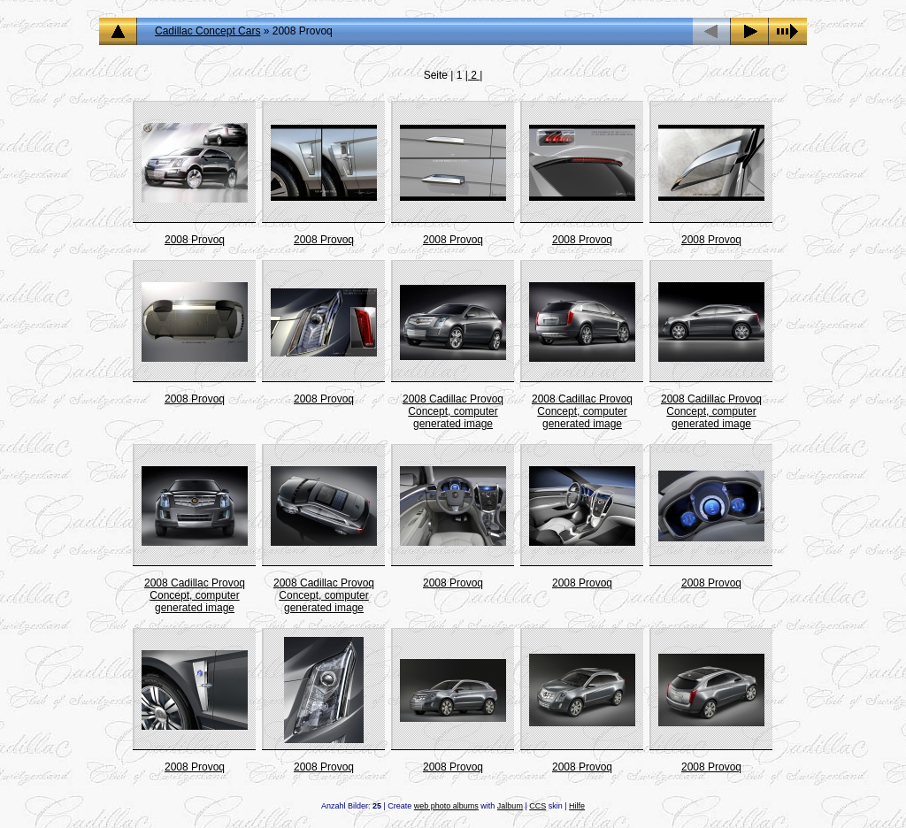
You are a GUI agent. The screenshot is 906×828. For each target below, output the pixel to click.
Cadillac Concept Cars (207, 31)
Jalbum (510, 805)
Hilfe (577, 805)
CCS (537, 805)
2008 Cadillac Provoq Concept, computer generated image (453, 411)
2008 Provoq (195, 240)
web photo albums (446, 805)
